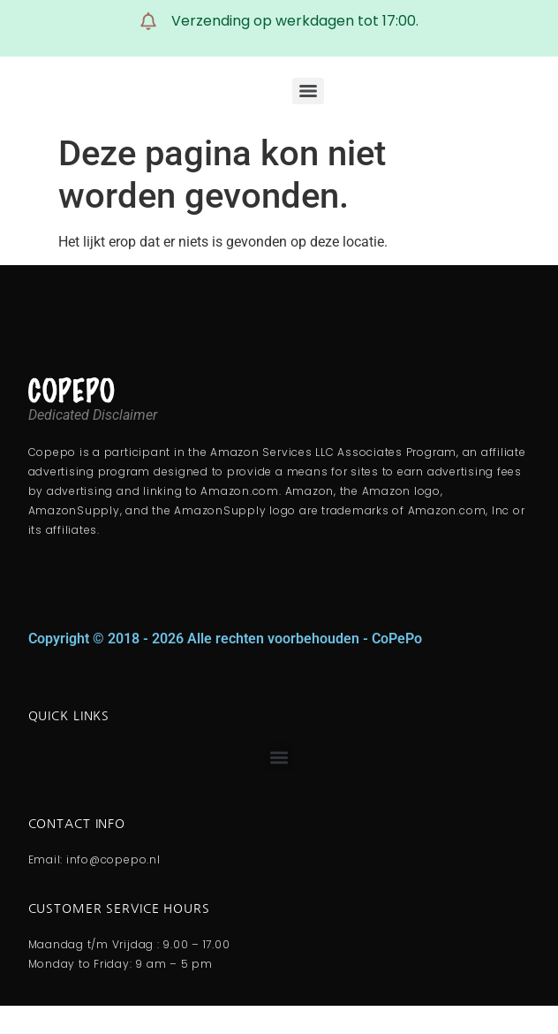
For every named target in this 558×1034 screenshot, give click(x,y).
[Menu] (308, 91)
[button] (279, 757)
